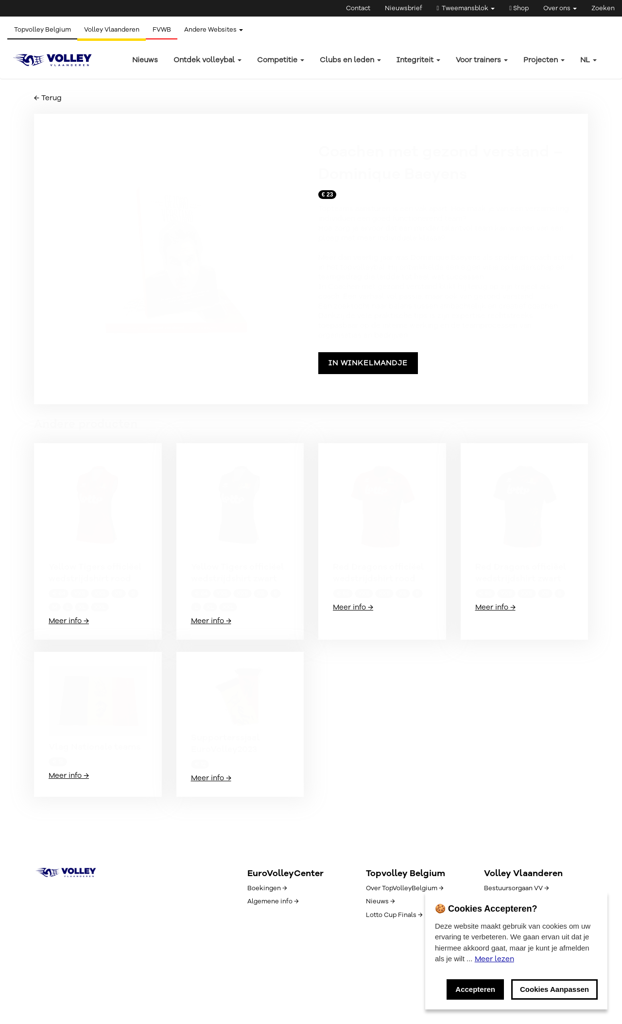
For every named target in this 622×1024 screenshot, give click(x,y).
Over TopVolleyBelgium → (404, 888)
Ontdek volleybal (207, 60)
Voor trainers (482, 60)
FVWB (165, 29)
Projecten (544, 60)
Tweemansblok (466, 8)
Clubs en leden (350, 60)
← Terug (48, 98)
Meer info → (69, 621)
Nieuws (145, 60)
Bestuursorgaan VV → (516, 888)
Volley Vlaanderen (113, 29)
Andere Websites (218, 29)
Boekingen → (267, 888)
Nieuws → (380, 901)
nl (588, 60)
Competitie (280, 60)
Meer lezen (494, 959)
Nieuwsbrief (403, 8)
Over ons (560, 8)
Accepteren (475, 989)
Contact (358, 8)
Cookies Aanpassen (554, 989)
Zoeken (603, 8)
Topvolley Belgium (43, 29)
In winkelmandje (368, 363)
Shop (519, 8)
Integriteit (418, 60)
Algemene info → (272, 901)
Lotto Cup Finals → (394, 915)
